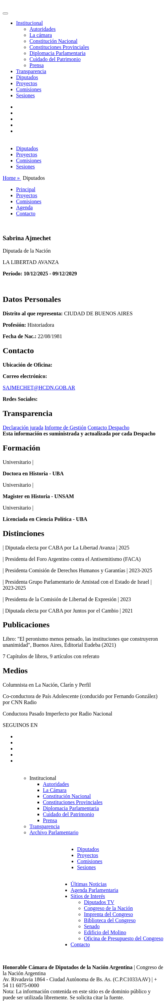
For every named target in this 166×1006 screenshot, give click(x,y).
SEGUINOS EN (20, 725)
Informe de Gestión (65, 427)
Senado (92, 926)
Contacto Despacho (109, 427)
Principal (25, 189)
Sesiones (25, 95)
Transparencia (31, 71)
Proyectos (26, 83)
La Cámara (55, 790)
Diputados (27, 77)
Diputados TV (99, 902)
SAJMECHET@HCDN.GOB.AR (39, 387)
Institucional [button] (29, 23)
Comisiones (29, 89)
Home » (12, 178)
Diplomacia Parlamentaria (57, 53)
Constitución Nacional (53, 41)
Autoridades (42, 29)
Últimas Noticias (89, 884)
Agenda (24, 207)
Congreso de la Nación (108, 908)
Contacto (25, 213)
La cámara (40, 35)
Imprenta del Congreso (108, 914)
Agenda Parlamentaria (94, 890)
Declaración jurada (23, 427)
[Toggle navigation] (5, 13)
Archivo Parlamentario (53, 832)
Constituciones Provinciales (59, 47)
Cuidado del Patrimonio (55, 59)
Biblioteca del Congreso (110, 920)
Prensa (36, 65)
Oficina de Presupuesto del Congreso (123, 938)
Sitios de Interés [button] (88, 896)
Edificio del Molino (105, 932)
